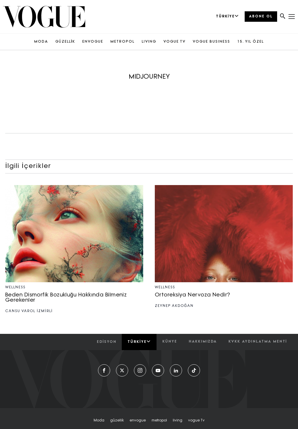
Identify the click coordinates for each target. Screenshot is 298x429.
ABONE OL (261, 16)
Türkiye (139, 342)
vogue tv (196, 420)
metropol (159, 420)
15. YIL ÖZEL (250, 42)
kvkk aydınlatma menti (257, 341)
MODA (41, 42)
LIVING (149, 42)
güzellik (117, 420)
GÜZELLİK (65, 42)
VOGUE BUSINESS (211, 42)
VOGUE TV (174, 42)
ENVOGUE (92, 42)
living (177, 420)
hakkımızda (203, 341)
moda (99, 420)
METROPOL (122, 42)
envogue (138, 420)
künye (169, 341)
